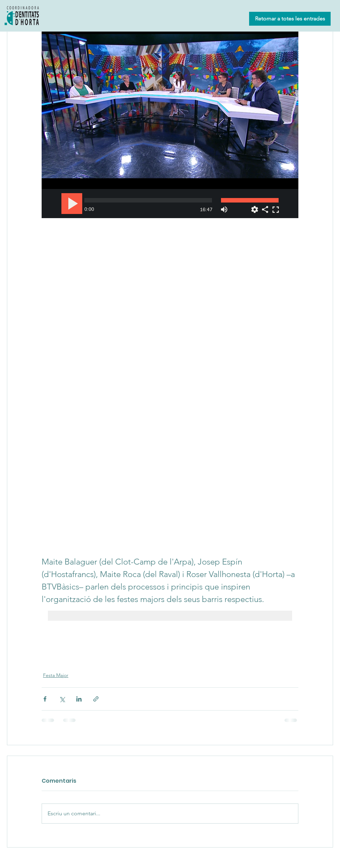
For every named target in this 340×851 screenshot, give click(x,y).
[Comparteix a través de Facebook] (45, 699)
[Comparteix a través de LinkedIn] (79, 699)
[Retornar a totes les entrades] (290, 19)
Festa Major (55, 675)
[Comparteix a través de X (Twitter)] (62, 699)
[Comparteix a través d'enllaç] (96, 699)
